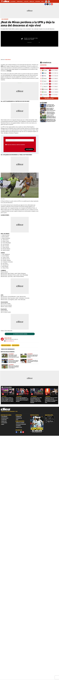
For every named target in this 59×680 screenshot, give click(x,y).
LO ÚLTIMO (43, 102)
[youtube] (23, 432)
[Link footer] (5, 409)
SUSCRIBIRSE (29, 149)
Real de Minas (16, 345)
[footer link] (29, 412)
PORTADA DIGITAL (34, 415)
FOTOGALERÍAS (8, 387)
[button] (1, 178)
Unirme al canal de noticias (21, 333)
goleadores (19, 396)
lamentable (48, 396)
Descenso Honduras (6, 345)
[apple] (51, 421)
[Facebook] (16, 432)
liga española (34, 396)
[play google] (51, 417)
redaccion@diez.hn (9, 341)
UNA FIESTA (4, 396)
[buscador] (46, 1)
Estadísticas (46, 62)
